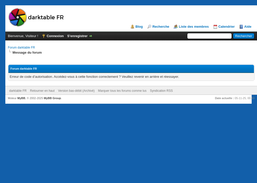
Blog (139, 26)
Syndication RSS (161, 91)
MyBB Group (52, 98)
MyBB (21, 98)
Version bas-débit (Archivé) (76, 91)
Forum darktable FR (21, 47)
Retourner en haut (42, 91)
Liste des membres (194, 26)
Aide (247, 26)
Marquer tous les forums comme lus (122, 91)
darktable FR (18, 91)
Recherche (160, 26)
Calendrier (226, 26)
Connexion (55, 36)
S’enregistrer (77, 36)
